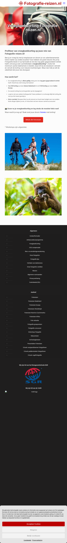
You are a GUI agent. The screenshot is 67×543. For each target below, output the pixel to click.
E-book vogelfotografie (35, 355)
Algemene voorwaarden (35, 274)
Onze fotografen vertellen (35, 267)
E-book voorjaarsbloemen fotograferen (35, 347)
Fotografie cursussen (34, 328)
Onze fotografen (35, 255)
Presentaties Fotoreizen (34, 343)
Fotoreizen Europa (34, 305)
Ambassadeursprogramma (35, 240)
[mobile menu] (64, 3)
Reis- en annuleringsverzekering (34, 251)
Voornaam (33, 490)
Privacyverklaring (37, 540)
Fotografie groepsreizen (35, 324)
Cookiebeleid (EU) (34, 282)
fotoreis (43, 112)
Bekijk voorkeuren (33, 536)
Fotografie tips (34, 259)
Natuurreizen (35, 336)
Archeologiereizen (34, 340)
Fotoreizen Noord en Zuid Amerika (34, 313)
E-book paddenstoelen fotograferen (35, 351)
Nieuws (34, 271)
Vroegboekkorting (34, 243)
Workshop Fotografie (34, 332)
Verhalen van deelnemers (35, 263)
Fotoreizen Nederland (34, 301)
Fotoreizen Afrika (35, 316)
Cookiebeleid (27, 540)
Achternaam (33, 501)
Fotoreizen (35, 297)
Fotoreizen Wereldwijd (35, 309)
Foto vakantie (35, 320)
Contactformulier (35, 236)
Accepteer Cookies (33, 524)
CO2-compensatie (34, 247)
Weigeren (33, 530)
